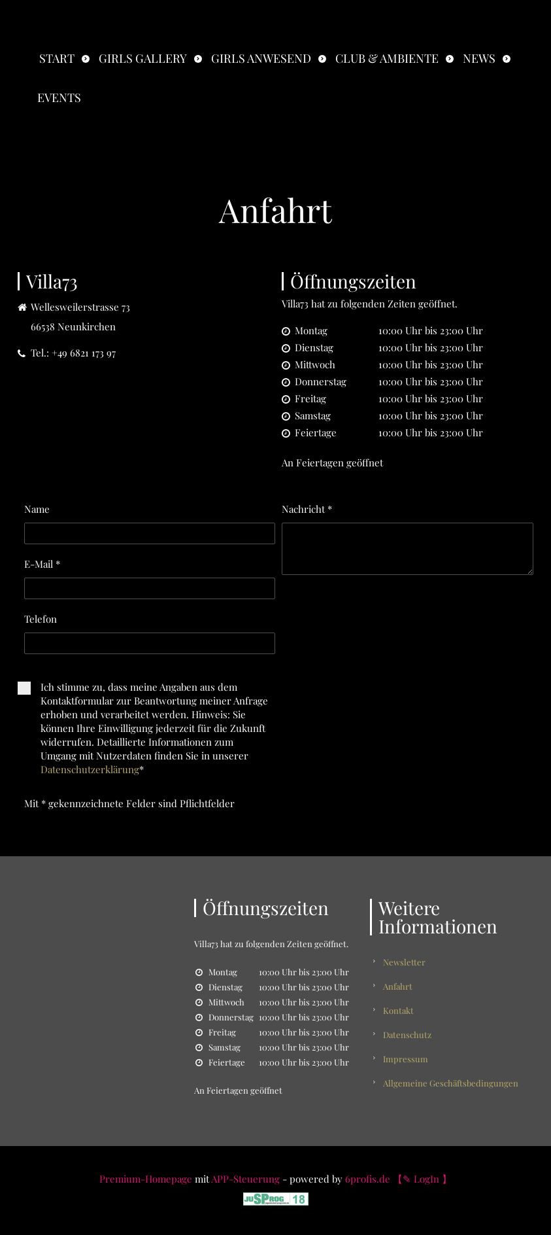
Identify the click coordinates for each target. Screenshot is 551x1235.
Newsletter (404, 961)
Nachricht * (307, 508)
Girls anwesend (261, 58)
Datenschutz (407, 1034)
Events (59, 97)
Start (57, 58)
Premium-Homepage (145, 1178)
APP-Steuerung (245, 1178)
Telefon (40, 618)
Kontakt (398, 1010)
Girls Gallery (143, 58)
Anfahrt (397, 986)
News (479, 58)
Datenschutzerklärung (90, 769)
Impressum (405, 1058)
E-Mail (42, 563)
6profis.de (367, 1178)
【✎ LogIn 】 (422, 1178)
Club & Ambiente (387, 58)
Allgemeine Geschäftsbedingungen (450, 1082)
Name (37, 508)
